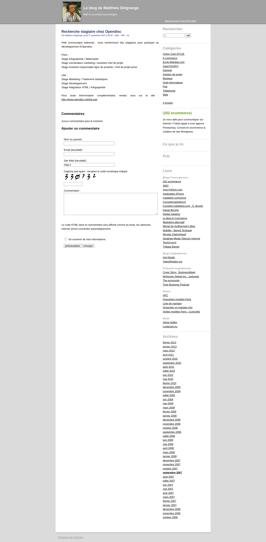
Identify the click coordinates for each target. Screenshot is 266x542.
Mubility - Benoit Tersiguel (177, 230)
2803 (165, 185)
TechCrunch (169, 242)
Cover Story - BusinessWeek (179, 272)
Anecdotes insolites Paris (177, 299)
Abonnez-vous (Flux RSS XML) (181, 21)
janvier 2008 (170, 456)
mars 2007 (169, 497)
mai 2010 (168, 378)
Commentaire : (72, 190)
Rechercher (173, 29)
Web (117, 35)
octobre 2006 (170, 517)
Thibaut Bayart (171, 246)
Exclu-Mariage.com (174, 62)
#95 (123, 35)
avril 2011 (168, 354)
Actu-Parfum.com (173, 189)
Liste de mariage (172, 303)
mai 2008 (168, 444)
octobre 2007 (170, 468)
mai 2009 (168, 403)
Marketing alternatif (174, 222)
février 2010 (169, 383)
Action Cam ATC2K (174, 53)
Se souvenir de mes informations (87, 239)
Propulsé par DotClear (70, 537)
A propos (168, 102)
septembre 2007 (172, 472)
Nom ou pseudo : (73, 139)
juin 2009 (168, 399)
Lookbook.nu (170, 326)
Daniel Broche (171, 210)
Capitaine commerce (174, 197)
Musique (167, 78)
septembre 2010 (172, 362)
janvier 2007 (170, 505)
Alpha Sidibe (170, 322)
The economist (171, 280)
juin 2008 (168, 439)
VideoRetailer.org (172, 261)
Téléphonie (169, 90)
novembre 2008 (172, 423)
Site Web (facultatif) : (75, 160)
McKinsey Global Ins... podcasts (181, 276)
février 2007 (169, 500)
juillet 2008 (169, 436)
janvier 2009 (170, 415)
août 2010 (168, 366)
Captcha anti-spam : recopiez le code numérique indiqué (95, 175)
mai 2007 (168, 488)
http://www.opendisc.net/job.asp (79, 99)
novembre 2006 (172, 513)
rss (128, 35)
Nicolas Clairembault (174, 234)
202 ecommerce (172, 181)
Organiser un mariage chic (178, 307)
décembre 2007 (172, 460)
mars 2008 (169, 452)
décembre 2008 (172, 419)
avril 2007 (168, 493)
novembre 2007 (172, 464)
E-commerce (170, 58)
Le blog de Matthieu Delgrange (111, 8)
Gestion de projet (172, 74)
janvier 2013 (170, 346)
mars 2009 (169, 407)
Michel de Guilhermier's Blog (179, 226)
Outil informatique (173, 82)
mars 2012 (169, 350)
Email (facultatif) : (73, 149)
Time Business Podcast (176, 284)
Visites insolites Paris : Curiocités (181, 311)
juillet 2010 (169, 370)
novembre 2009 (172, 391)
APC (165, 295)
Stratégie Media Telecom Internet (181, 238)
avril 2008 (168, 448)
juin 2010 (168, 375)
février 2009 (169, 411)
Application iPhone (173, 193)
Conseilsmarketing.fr (174, 201)
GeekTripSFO (170, 66)
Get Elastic (169, 257)
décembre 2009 (172, 387)
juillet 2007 (169, 480)
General (167, 70)
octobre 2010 (170, 358)
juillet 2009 (169, 395)
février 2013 (169, 342)
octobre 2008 (170, 427)
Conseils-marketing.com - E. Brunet (183, 205)
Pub (165, 86)
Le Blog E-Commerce (175, 218)
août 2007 (168, 476)
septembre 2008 (172, 432)
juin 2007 (168, 484)
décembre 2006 (172, 509)
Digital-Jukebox (171, 214)
